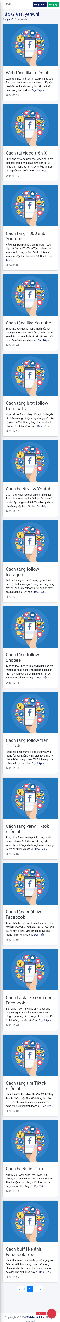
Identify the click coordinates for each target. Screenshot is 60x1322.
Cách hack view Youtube (30, 489)
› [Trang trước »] (40, 1289)
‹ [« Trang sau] (19, 1289)
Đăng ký (53, 4)
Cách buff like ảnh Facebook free (23, 1251)
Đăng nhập (39, 4)
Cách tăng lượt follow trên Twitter (27, 405)
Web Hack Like (35, 1317)
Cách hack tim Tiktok (26, 1168)
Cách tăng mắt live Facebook (24, 914)
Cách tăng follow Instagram (22, 571)
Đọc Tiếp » (38, 90)
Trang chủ (8, 19)
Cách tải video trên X (26, 153)
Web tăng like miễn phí (28, 72)
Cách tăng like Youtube (28, 323)
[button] (7, 4)
